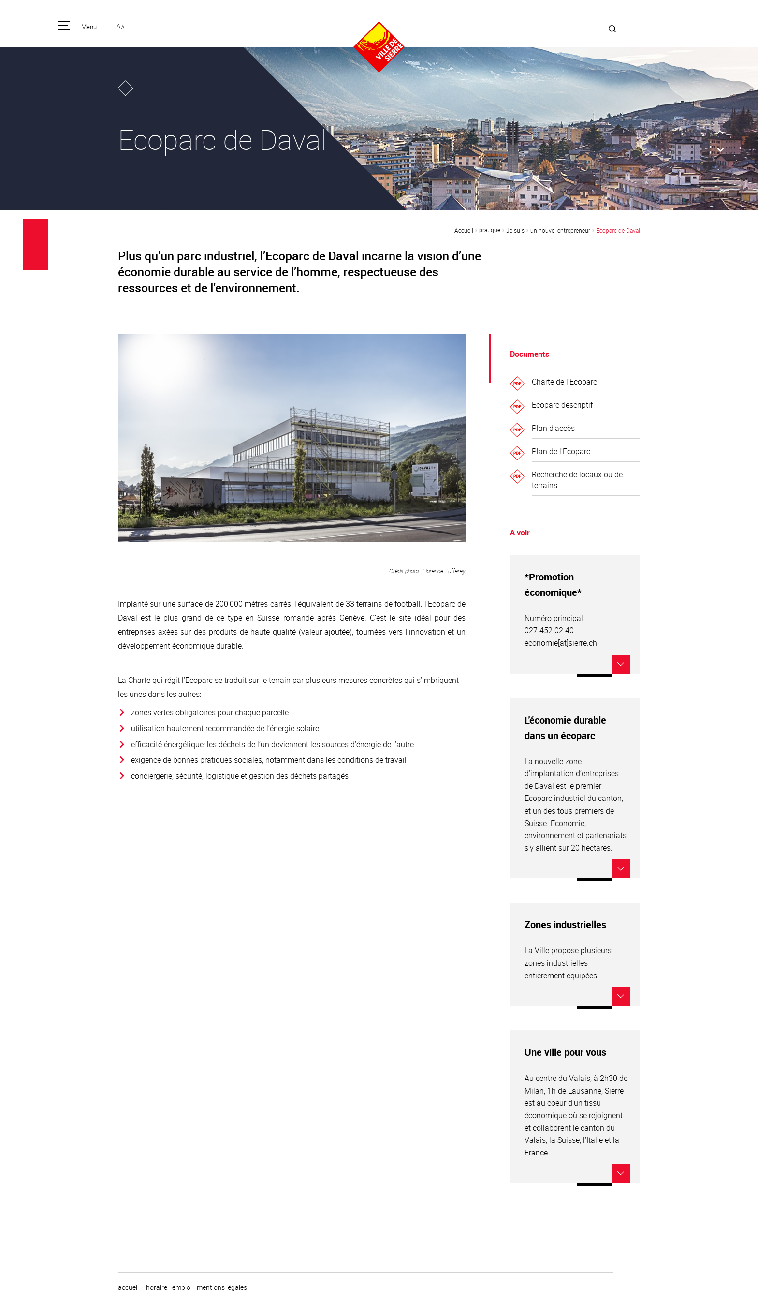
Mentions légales (222, 1287)
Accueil (463, 230)
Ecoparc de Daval (618, 230)
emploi (182, 1287)
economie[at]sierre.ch (561, 642)
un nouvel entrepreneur (560, 230)
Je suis (515, 230)
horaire (156, 1287)
